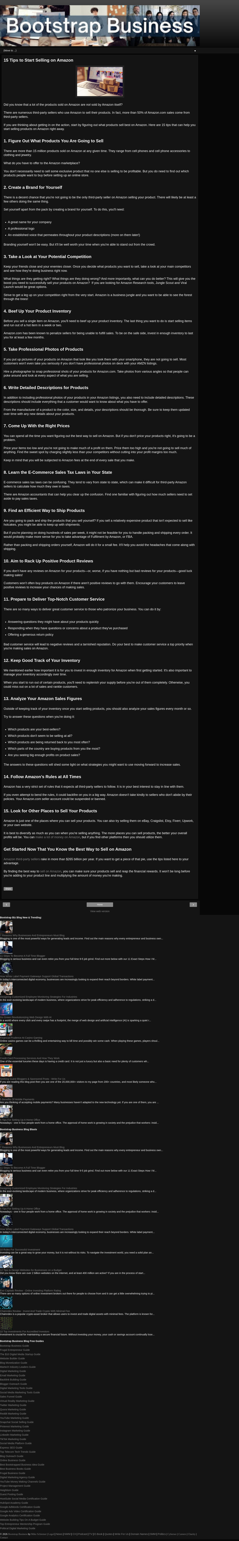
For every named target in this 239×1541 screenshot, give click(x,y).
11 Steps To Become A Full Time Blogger (22, 955)
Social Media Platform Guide (16, 1443)
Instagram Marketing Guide (15, 1430)
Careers (182, 1534)
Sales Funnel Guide (11, 1396)
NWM (67, 1534)
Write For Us (122, 1534)
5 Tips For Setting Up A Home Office (20, 1119)
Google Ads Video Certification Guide (20, 1511)
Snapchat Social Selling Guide (17, 1422)
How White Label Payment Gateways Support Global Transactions (36, 976)
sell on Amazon (50, 871)
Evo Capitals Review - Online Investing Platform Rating (30, 1290)
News (59, 1534)
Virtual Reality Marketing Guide (17, 1401)
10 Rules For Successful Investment (20, 1249)
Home (100, 904)
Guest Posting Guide (11, 1494)
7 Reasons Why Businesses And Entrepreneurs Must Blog (32, 935)
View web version (100, 911)
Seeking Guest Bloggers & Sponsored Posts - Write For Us (32, 1078)
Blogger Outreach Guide (13, 1384)
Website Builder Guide (12, 1358)
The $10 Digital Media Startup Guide (20, 1354)
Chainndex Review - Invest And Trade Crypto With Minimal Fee (35, 1311)
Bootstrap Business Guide (14, 1345)
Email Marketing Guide (12, 1375)
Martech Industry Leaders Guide (18, 1367)
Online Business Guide (12, 1460)
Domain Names (139, 1534)
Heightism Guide (9, 1490)
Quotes (109, 1534)
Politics (162, 1534)
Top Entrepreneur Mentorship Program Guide (25, 1524)
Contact (4, 1537)
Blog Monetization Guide (13, 1362)
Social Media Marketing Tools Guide (20, 1392)
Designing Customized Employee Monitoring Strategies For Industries (38, 996)
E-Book (98, 1534)
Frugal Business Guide (12, 1473)
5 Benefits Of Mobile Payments (17, 1099)
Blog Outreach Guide (11, 1456)
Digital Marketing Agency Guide (17, 1477)
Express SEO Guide (11, 1447)
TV (90, 1534)
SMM (153, 1534)
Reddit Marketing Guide (13, 1413)
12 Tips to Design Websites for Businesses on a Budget (30, 1270)
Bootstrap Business (17, 1534)
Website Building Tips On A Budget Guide (23, 1519)
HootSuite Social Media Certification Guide (23, 1498)
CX (74, 1534)
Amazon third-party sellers (22, 859)
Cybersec (172, 1534)
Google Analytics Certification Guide (20, 1515)
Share (8, 889)
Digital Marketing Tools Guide (16, 1388)
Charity (191, 1534)
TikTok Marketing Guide (13, 1439)
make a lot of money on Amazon (57, 837)
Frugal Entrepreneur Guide (15, 1350)
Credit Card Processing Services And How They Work (30, 1058)
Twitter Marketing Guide (13, 1405)
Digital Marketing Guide (13, 1371)
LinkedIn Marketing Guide (14, 1434)
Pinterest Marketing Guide (14, 1426)
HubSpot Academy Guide (14, 1502)
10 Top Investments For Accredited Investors (24, 1331)
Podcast (82, 1534)
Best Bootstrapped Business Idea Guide (22, 1464)
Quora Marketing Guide (13, 1409)
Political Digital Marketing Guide (17, 1528)
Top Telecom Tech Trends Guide (18, 1451)
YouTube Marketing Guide (14, 1418)
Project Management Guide (15, 1485)
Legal (51, 1534)
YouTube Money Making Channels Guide (22, 1481)
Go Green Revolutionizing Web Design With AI (25, 1017)
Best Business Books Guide (15, 1468)
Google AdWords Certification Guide (20, 1507)
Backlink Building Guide (13, 1379)
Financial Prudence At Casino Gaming (21, 1037)
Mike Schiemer (38, 1534)
